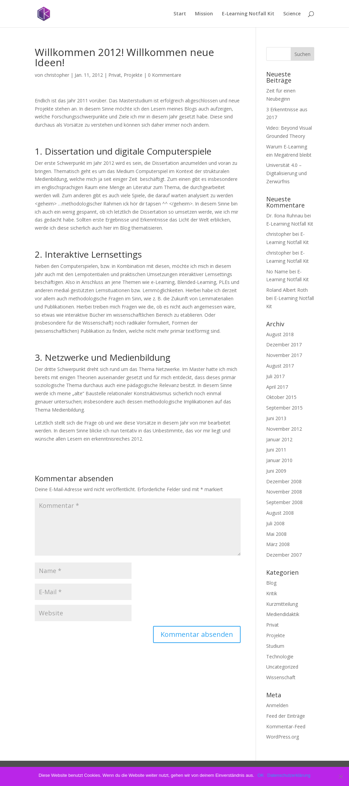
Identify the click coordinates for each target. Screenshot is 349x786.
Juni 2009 (276, 471)
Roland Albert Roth (287, 290)
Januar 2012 (279, 439)
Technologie (279, 656)
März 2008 (278, 544)
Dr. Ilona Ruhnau (284, 215)
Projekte (133, 75)
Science (292, 14)
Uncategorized (282, 666)
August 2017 (280, 365)
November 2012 (284, 429)
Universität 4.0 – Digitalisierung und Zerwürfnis (286, 173)
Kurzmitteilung (282, 604)
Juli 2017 (275, 376)
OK (261, 775)
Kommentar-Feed (285, 726)
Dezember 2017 (284, 344)
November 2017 (284, 355)
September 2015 (284, 407)
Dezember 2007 (284, 555)
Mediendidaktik (282, 614)
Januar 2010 (279, 460)
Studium (275, 646)
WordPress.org (282, 736)
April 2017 (277, 387)
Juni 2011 (276, 449)
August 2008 (280, 513)
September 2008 (284, 502)
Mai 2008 (276, 534)
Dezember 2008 (284, 481)
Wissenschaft (280, 677)
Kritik (271, 593)
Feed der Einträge (285, 716)
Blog (271, 583)
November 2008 (284, 491)
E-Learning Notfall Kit (248, 14)
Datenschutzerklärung (288, 775)
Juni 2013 (276, 418)
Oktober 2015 (281, 397)
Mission (204, 14)
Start (179, 14)
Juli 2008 (275, 523)
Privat (114, 75)
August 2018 (280, 334)
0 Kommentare (164, 75)
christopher (56, 75)
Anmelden (277, 705)
